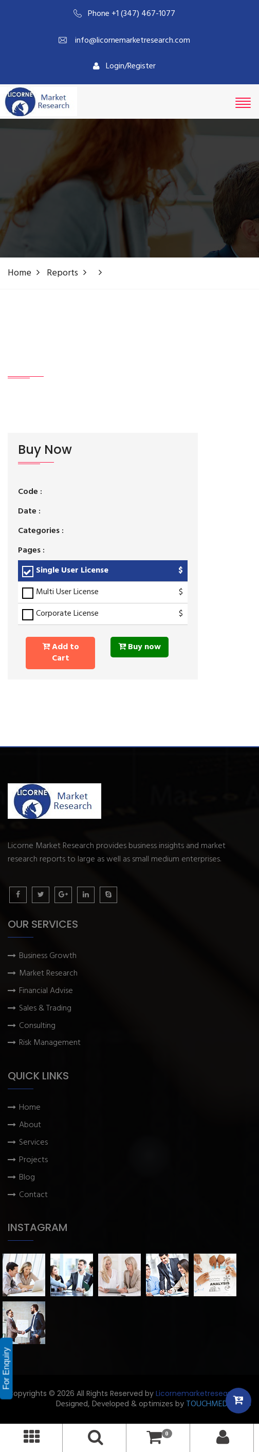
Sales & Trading (45, 1009)
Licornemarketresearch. (198, 1393)
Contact (33, 1195)
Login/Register (124, 66)
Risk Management (50, 1043)
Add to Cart (60, 653)
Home (19, 273)
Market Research (48, 974)
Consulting (37, 1026)
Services (33, 1143)
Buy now (139, 647)
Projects (33, 1160)
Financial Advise (46, 991)
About (30, 1125)
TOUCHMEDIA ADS (218, 1404)
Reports (62, 273)
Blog (27, 1178)
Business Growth (48, 956)
